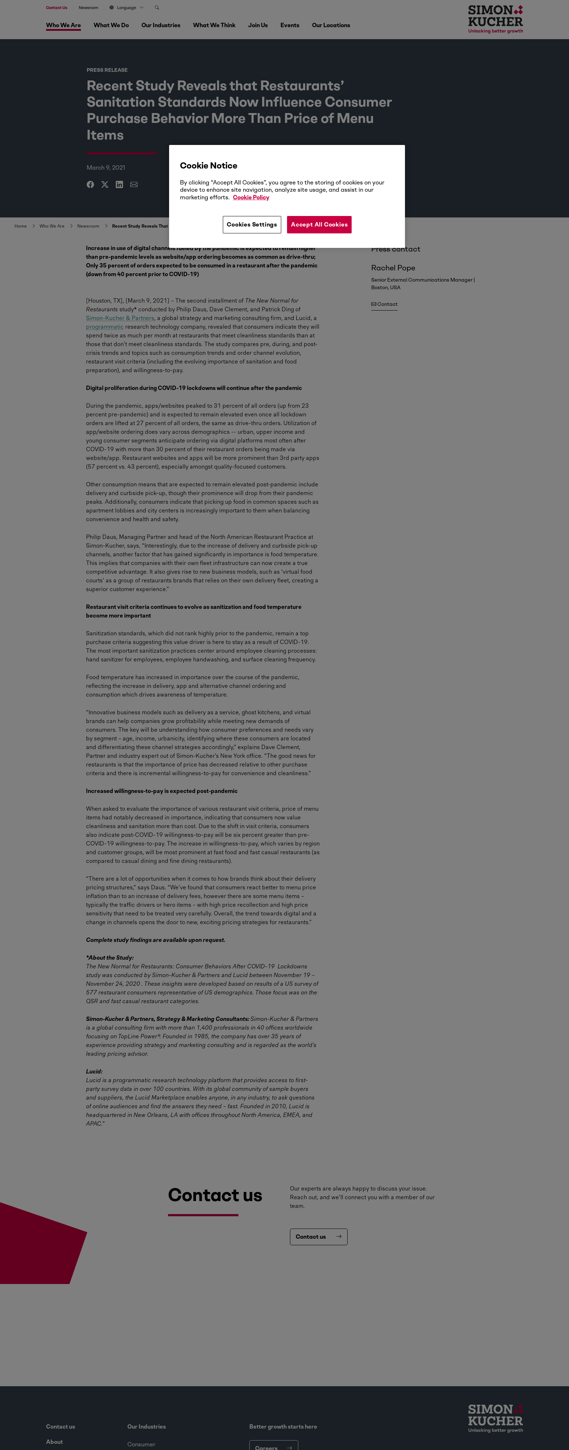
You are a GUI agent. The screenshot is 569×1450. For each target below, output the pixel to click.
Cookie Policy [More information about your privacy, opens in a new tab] (251, 197)
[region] (287, 196)
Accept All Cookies (319, 224)
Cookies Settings (252, 224)
